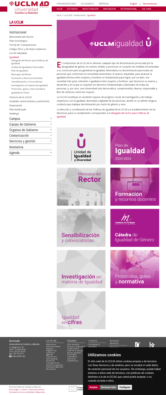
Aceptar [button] (93, 387)
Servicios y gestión (22, 141)
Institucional (17, 32)
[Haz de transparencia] (138, 345)
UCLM (59, 9)
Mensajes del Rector (21, 74)
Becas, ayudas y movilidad (74, 353)
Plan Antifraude (17, 109)
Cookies (23, 389)
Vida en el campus (75, 350)
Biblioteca (114, 347)
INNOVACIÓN (109, 9)
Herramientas (150, 3)
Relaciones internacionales (53, 345)
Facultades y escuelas (94, 345)
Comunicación (19, 135)
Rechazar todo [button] (108, 387)
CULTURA (146, 9)
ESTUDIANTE (87, 3)
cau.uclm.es (17, 356)
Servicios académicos (72, 360)
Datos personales (36, 389)
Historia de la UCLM (20, 97)
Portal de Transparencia (22, 44)
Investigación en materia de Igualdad (29, 85)
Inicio (59, 15)
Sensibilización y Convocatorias (26, 81)
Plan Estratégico (18, 40)
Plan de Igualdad (19, 70)
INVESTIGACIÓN (90, 9)
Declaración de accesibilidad (21, 392)
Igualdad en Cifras (20, 92)
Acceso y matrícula (76, 346)
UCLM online (73, 348)
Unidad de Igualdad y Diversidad (27, 67)
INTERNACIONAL (129, 9)
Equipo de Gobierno (22, 124)
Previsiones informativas (52, 357)
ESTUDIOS (72, 9)
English (133, 3)
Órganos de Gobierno (23, 129)
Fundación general (54, 367)
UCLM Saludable (18, 53)
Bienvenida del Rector (21, 36)
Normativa (16, 147)
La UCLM (16, 22)
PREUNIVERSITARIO (66, 3)
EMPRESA (104, 3)
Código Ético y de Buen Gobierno (27, 48)
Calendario (72, 356)
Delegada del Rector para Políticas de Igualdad (29, 62)
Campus (14, 118)
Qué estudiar (73, 344)
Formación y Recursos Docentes (27, 77)
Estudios (72, 340)
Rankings (14, 113)
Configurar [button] (124, 387)
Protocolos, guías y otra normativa (28, 88)
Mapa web (40, 392)
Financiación (15, 105)
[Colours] (152, 345)
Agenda (14, 152)
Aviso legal (13, 389)
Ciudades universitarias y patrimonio (29, 101)
